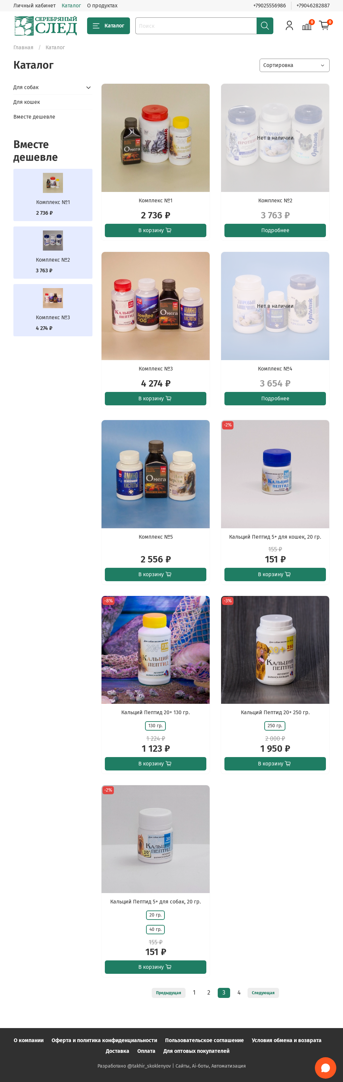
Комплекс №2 (275, 200)
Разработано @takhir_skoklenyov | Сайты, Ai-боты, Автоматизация (171, 1066)
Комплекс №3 (156, 368)
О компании (29, 1040)
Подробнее (275, 230)
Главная (23, 47)
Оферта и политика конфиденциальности (104, 1040)
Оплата (146, 1051)
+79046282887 (313, 5)
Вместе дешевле (34, 117)
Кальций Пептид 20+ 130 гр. (155, 712)
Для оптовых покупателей (196, 1051)
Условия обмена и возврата (287, 1040)
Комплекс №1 (156, 200)
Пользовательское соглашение (204, 1040)
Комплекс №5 (156, 537)
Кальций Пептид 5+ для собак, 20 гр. (155, 901)
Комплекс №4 (275, 368)
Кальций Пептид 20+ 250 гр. (275, 712)
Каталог (71, 5)
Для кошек (26, 102)
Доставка (117, 1051)
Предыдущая (168, 993)
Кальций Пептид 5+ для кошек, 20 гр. (275, 537)
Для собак (26, 87)
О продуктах (102, 5)
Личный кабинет (34, 5)
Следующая (263, 993)
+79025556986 (269, 5)
